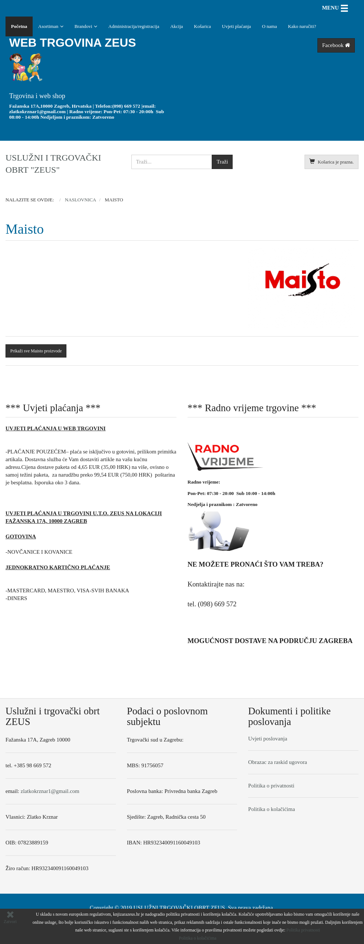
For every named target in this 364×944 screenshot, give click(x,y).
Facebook (336, 45)
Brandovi (83, 26)
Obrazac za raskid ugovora (277, 762)
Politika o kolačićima (271, 809)
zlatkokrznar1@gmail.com (37, 111)
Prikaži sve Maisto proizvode (36, 350)
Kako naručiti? (302, 26)
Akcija (176, 26)
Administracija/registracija (133, 26)
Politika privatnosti (303, 930)
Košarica (202, 26)
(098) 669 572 (126, 106)
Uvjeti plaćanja (236, 26)
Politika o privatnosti (271, 786)
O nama (269, 26)
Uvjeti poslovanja (267, 739)
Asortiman (48, 26)
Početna (19, 26)
